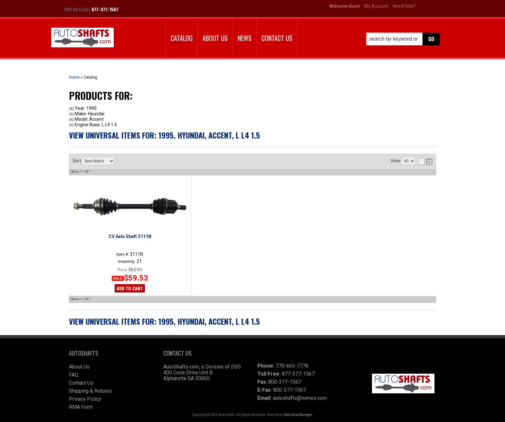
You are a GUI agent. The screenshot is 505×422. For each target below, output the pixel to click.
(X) (71, 108)
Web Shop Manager (298, 415)
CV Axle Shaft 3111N (130, 236)
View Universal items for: (164, 135)
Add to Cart (130, 288)
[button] (403, 39)
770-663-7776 (292, 366)
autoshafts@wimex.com (300, 398)
